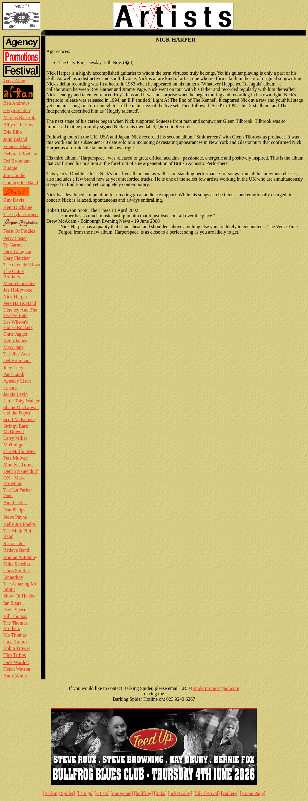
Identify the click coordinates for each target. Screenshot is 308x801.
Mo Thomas (14, 635)
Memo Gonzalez (19, 283)
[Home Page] (252, 793)
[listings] (85, 793)
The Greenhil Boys (21, 264)
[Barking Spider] (59, 793)
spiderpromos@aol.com (216, 688)
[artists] (102, 793)
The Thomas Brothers (15, 625)
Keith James (15, 340)
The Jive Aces (16, 353)
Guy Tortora (15, 641)
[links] (160, 793)
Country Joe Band (20, 182)
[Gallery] (230, 793)
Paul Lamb (13, 374)
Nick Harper (15, 296)
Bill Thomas (15, 616)
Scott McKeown (19, 419)
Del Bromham (17, 160)
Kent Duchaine (17, 207)
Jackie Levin (15, 394)
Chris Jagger (15, 334)
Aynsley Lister (17, 380)
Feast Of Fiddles (19, 231)
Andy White (15, 675)
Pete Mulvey (15, 458)
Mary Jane (13, 347)
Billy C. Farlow (18, 124)
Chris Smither (16, 570)
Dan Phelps (14, 509)
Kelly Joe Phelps (19, 524)
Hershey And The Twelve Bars (20, 312)
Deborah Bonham (20, 153)
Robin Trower (16, 648)
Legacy (10, 387)
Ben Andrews (16, 103)
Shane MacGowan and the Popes (21, 410)
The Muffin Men (19, 451)
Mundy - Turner (18, 464)
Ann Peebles (15, 502)
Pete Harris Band (19, 303)
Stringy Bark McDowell (15, 429)
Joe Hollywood (17, 290)
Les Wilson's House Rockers (17, 324)
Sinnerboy (13, 577)
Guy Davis (13, 200)
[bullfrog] (143, 793)
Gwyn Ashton (16, 110)
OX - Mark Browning (14, 480)
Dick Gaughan (17, 251)
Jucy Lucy (13, 367)
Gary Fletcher (16, 258)
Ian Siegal (13, 603)
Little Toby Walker (21, 400)
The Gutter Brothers (13, 274)
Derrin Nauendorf (20, 471)
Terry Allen (14, 80)
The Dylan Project (20, 214)
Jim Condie (14, 175)
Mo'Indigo (13, 444)
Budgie (10, 168)
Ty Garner (13, 244)
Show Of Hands (18, 595)
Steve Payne (15, 517)
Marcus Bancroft (19, 117)
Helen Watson (16, 669)
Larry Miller (15, 438)
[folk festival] (206, 793)
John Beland (15, 139)
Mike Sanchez (17, 564)
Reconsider (14, 543)
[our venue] (122, 793)
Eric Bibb (12, 132)
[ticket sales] (180, 793)
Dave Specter (16, 609)
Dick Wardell (16, 662)
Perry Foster (15, 238)
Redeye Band (16, 550)
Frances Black (17, 146)
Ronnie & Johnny (20, 557)
